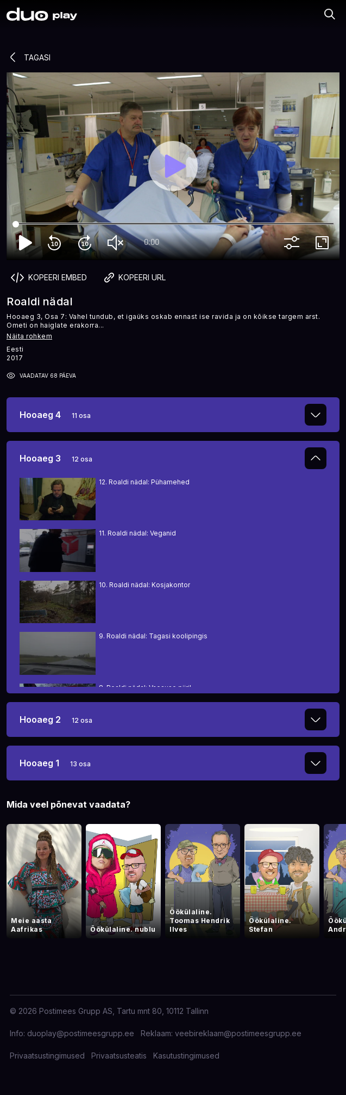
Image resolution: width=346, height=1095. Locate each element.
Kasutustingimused (186, 1055)
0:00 (151, 242)
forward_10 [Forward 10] (86, 242)
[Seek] (173, 224)
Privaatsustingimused (47, 1055)
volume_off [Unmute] (117, 242)
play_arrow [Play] (26, 242)
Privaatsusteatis (119, 1055)
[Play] (173, 166)
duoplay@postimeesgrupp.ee (80, 1033)
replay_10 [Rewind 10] (56, 242)
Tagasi (29, 57)
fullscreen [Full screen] (324, 242)
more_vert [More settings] (293, 242)
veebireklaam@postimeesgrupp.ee (238, 1033)
